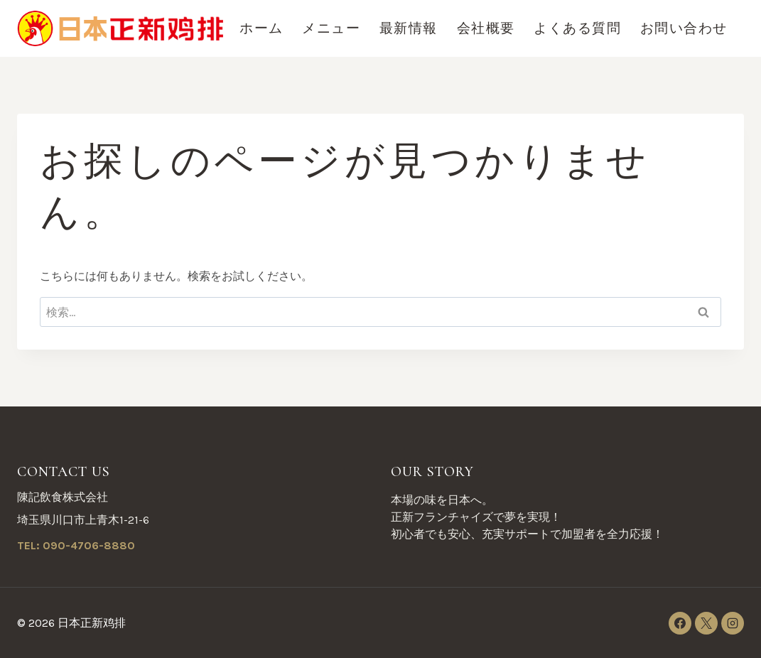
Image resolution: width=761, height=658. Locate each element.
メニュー (331, 28)
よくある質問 (577, 28)
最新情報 (408, 28)
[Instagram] (732, 623)
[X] (706, 623)
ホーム (261, 28)
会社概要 (486, 28)
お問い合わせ (684, 28)
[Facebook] (680, 623)
